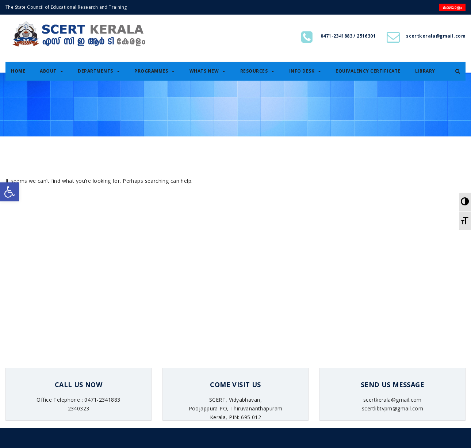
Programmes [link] (154, 71)
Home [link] (18, 71)
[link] (9, 191)
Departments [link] (99, 71)
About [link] (51, 71)
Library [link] (425, 71)
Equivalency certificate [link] (368, 71)
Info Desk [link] (305, 71)
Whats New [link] (207, 71)
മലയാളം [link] (452, 7)
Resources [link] (257, 71)
